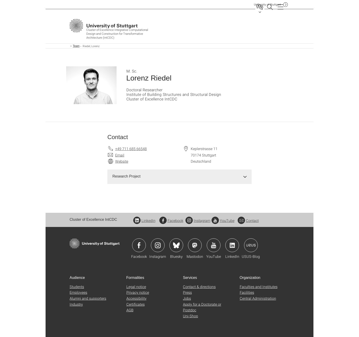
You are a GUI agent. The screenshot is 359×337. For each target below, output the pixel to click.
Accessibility (136, 298)
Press (187, 292)
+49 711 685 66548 (131, 148)
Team (76, 46)
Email (119, 155)
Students (77, 286)
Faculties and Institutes (258, 286)
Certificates (135, 304)
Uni (267, 4)
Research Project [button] (126, 176)
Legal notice (136, 286)
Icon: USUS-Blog (251, 245)
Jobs (187, 298)
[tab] (179, 176)
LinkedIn (144, 220)
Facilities (247, 292)
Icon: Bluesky (176, 245)
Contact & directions (199, 286)
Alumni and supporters (88, 298)
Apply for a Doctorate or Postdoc (202, 307)
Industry (76, 304)
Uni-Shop (190, 315)
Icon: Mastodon (195, 245)
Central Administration (258, 298)
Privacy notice (137, 292)
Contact (248, 220)
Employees (78, 292)
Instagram (197, 220)
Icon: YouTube (213, 245)
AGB (129, 309)
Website (121, 161)
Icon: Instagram (158, 245)
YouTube (223, 220)
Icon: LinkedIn (232, 245)
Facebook (171, 220)
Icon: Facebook (139, 245)
